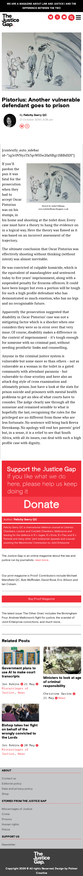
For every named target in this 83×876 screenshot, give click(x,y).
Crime (6, 814)
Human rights (10, 824)
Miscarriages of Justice (17, 809)
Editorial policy (12, 784)
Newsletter (8, 845)
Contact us (9, 778)
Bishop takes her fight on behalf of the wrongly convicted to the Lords (20, 731)
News (21, 692)
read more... (42, 560)
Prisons (7, 819)
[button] (71, 17)
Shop (5, 794)
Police (6, 829)
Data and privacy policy (17, 789)
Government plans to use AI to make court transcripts (19, 672)
